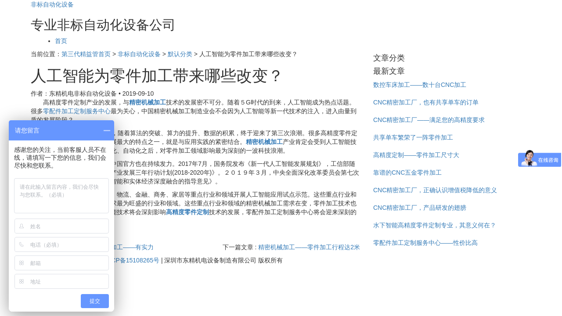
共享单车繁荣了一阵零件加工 (413, 137)
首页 (61, 40)
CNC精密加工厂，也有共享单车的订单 (426, 102)
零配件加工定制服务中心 (77, 111)
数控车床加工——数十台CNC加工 (419, 84)
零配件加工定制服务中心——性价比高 (425, 242)
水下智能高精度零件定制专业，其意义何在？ (434, 225)
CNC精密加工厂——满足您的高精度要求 (429, 119)
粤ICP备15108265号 (131, 260)
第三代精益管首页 (86, 53)
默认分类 (180, 53)
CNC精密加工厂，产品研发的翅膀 (419, 207)
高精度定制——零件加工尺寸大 (416, 154)
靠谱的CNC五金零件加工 (407, 172)
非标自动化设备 (52, 4)
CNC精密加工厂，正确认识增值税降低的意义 (435, 190)
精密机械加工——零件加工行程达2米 (309, 247)
